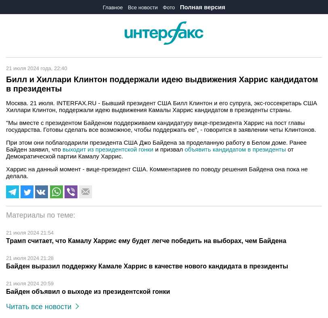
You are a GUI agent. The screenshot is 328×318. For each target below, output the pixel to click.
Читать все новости (42, 307)
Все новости (143, 7)
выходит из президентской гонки (108, 149)
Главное (113, 7)
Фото (169, 7)
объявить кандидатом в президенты (235, 149)
